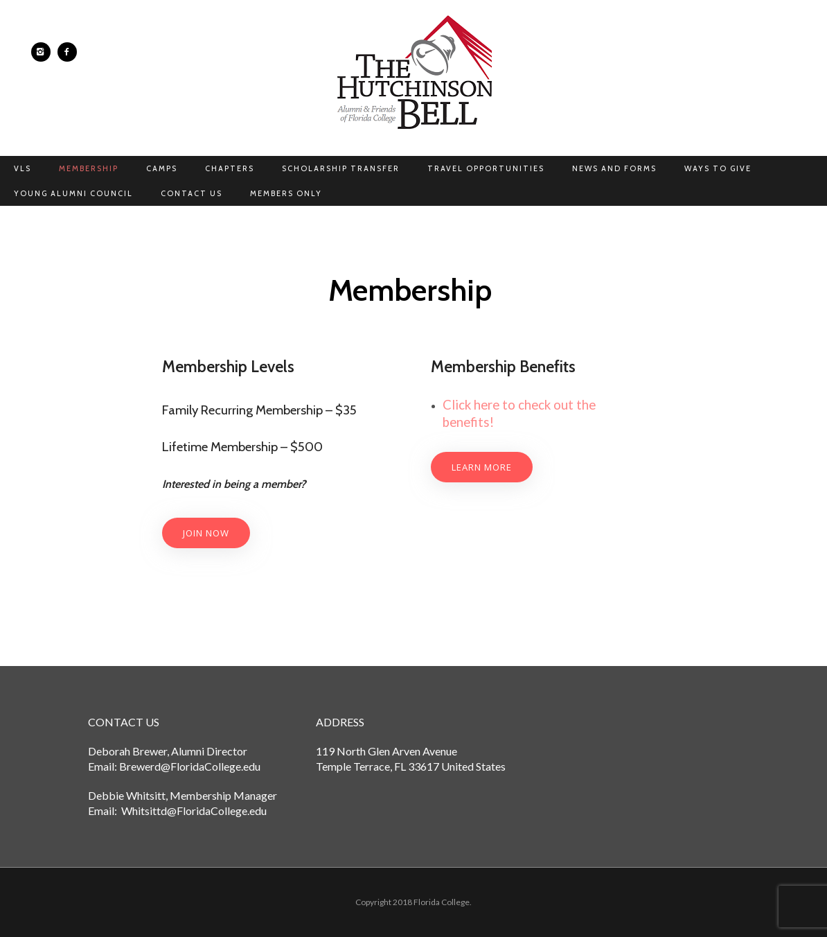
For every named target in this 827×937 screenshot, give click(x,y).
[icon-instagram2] (44, 52)
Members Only (286, 193)
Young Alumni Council (73, 193)
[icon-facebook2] (67, 52)
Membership (88, 168)
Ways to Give (718, 168)
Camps (161, 168)
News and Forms (614, 168)
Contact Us (191, 193)
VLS (22, 168)
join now (206, 533)
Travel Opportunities (485, 168)
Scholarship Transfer (341, 168)
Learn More (482, 467)
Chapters (229, 168)
